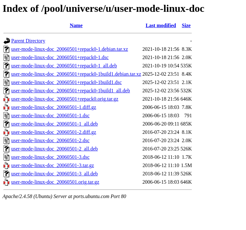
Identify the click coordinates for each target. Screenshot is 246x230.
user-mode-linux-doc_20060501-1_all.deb (54, 123)
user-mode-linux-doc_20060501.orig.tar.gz (55, 182)
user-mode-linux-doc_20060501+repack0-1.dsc (60, 57)
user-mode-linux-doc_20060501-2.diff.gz (53, 132)
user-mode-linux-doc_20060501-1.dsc (50, 115)
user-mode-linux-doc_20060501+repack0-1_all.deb (64, 65)
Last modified (161, 25)
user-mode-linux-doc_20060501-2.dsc (50, 140)
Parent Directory (28, 40)
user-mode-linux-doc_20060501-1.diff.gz (53, 107)
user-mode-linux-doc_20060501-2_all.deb (54, 148)
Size (186, 25)
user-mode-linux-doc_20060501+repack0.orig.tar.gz (64, 99)
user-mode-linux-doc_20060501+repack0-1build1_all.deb (70, 90)
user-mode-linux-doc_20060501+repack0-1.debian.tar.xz (69, 49)
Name (76, 25)
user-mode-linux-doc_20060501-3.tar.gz (52, 165)
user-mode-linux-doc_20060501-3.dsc (50, 157)
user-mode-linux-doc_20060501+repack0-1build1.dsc (66, 82)
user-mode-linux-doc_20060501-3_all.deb (54, 173)
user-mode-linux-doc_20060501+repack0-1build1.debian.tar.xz (76, 74)
